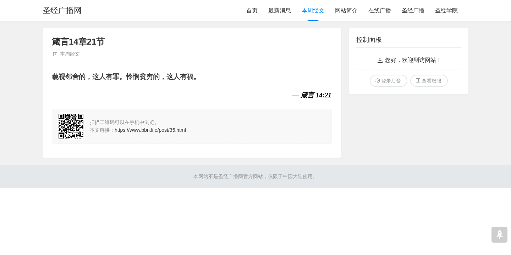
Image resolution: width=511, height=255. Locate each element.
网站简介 (346, 10)
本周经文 (313, 10)
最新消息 (279, 10)
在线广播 (379, 10)
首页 (252, 10)
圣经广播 (413, 10)
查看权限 (431, 81)
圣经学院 (446, 10)
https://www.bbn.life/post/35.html (150, 130)
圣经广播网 (62, 10)
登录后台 (391, 81)
